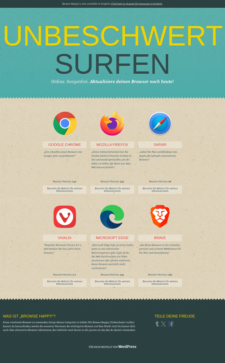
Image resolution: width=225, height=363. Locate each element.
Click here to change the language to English (136, 3)
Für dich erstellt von (112, 346)
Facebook (171, 323)
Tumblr (158, 323)
